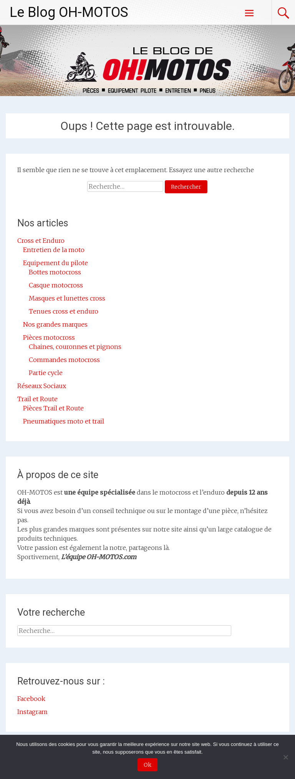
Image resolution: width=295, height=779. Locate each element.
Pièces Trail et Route (53, 408)
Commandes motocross (64, 360)
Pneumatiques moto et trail (63, 421)
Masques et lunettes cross (67, 298)
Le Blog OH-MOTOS (69, 12)
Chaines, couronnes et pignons (75, 346)
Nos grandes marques (55, 324)
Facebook (31, 699)
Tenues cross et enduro (63, 311)
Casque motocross (56, 285)
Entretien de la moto (54, 250)
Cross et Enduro (41, 240)
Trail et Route (37, 399)
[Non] (285, 757)
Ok (147, 764)
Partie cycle (46, 373)
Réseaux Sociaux (41, 386)
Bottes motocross (55, 272)
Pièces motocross (49, 337)
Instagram (32, 712)
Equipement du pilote (55, 263)
